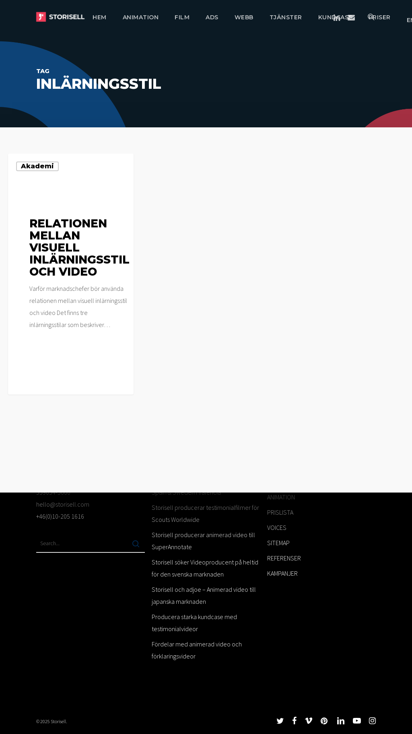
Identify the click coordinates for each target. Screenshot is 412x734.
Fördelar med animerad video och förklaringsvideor (197, 650)
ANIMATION (281, 497)
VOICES (276, 527)
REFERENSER (284, 558)
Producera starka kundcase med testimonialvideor (194, 623)
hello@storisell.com (62, 504)
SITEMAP (278, 543)
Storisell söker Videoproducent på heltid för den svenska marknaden (205, 568)
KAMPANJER (282, 573)
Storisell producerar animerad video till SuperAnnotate (203, 541)
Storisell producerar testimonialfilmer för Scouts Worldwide (205, 513)
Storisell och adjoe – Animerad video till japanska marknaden (204, 595)
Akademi (37, 166)
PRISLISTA (280, 512)
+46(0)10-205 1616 (60, 516)
